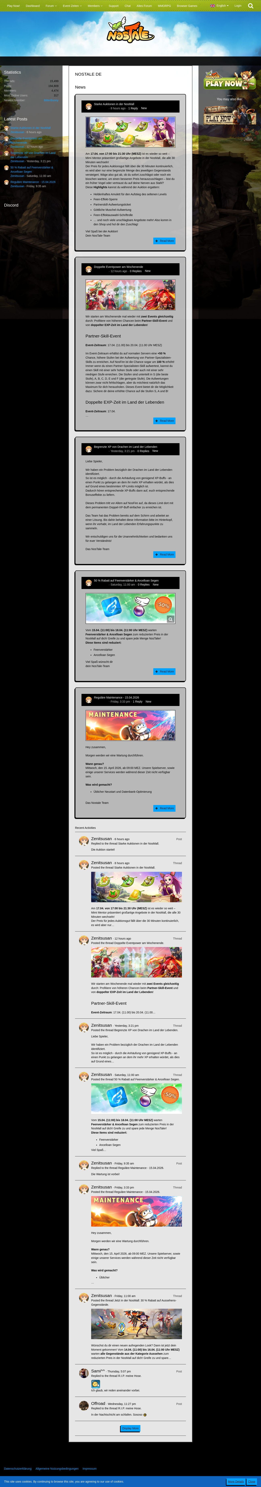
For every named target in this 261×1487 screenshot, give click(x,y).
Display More (130, 1428)
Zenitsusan (17, 132)
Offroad (98, 1403)
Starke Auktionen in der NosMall (30, 127)
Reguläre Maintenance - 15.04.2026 (32, 182)
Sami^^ (98, 1371)
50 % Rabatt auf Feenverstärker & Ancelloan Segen (126, 580)
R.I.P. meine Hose (129, 1375)
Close (251, 1481)
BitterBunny (51, 100)
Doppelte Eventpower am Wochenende (118, 266)
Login (238, 5)
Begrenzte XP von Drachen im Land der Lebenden (125, 446)
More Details (236, 1481)
